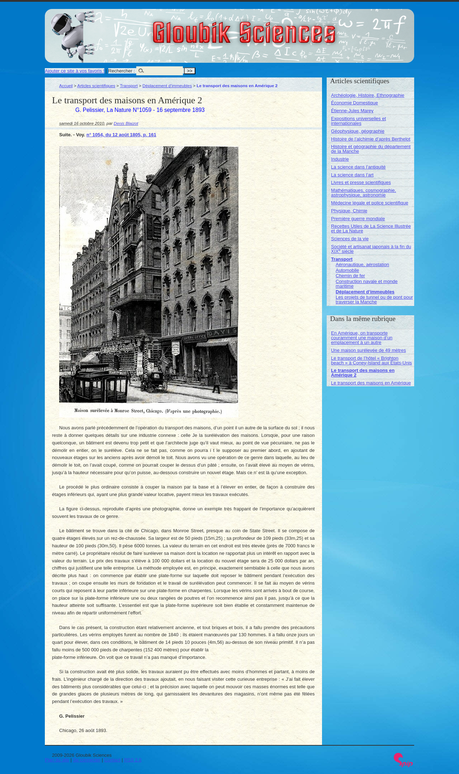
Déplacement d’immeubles (167, 85)
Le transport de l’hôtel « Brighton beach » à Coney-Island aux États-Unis (371, 360)
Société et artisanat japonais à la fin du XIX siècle (371, 249)
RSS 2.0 (132, 760)
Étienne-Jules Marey (352, 110)
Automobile (347, 270)
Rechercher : (121, 71)
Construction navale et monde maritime (367, 284)
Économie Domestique (354, 102)
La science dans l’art (352, 175)
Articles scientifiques (96, 85)
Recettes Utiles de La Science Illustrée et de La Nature (371, 228)
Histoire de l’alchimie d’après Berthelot (370, 139)
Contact (112, 760)
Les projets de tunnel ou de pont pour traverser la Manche (374, 299)
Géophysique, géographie (357, 131)
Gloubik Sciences (284, 28)
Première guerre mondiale (358, 218)
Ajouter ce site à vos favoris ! (74, 71)
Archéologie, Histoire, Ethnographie (367, 95)
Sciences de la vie (350, 238)
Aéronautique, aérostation (362, 264)
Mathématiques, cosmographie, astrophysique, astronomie (363, 193)
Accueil (66, 85)
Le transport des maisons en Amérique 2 (362, 373)
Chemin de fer (350, 275)
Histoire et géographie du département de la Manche (371, 149)
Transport (129, 85)
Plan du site (57, 760)
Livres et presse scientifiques (361, 182)
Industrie (340, 159)
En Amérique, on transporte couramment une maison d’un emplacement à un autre (361, 337)
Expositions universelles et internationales (358, 121)
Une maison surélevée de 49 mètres (368, 350)
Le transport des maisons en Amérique (371, 383)
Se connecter (87, 760)
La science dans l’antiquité (358, 167)
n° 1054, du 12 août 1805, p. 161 (121, 134)
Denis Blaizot (126, 123)
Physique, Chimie (349, 210)
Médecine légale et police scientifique (369, 203)
